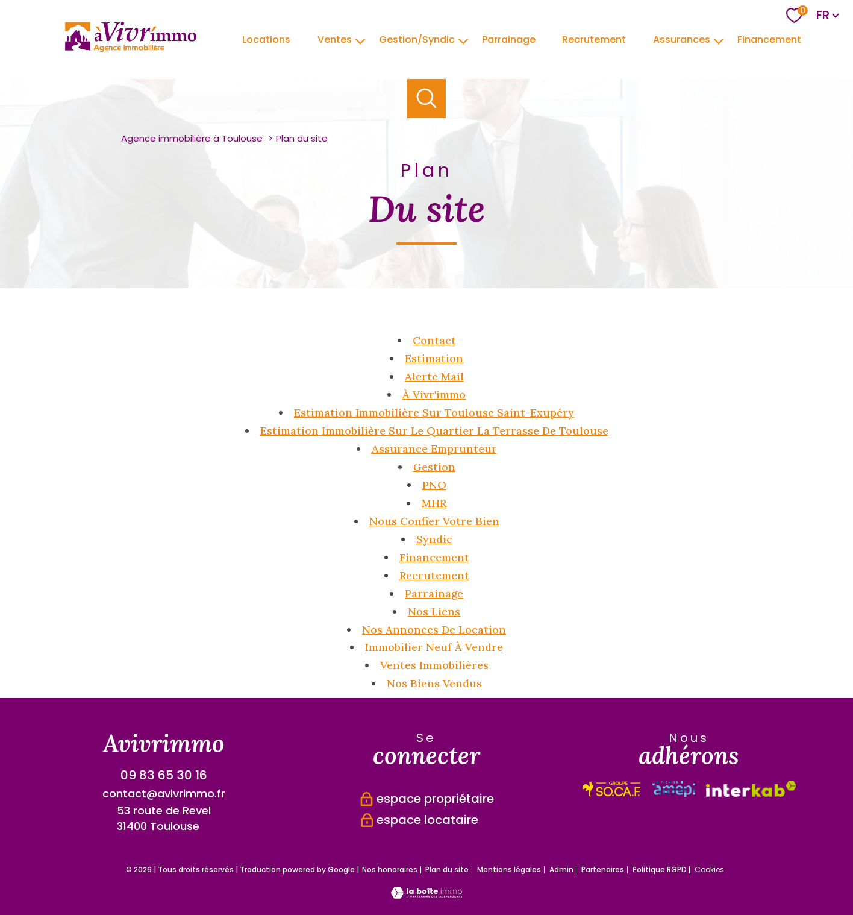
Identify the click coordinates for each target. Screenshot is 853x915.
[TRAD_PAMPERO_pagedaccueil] (130, 48)
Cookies (709, 870)
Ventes (334, 39)
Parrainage (434, 593)
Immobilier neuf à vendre (434, 647)
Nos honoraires (389, 869)
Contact (434, 340)
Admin (561, 869)
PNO (434, 485)
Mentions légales (509, 869)
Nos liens (434, 611)
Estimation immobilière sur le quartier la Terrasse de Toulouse (434, 431)
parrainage (508, 39)
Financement (769, 39)
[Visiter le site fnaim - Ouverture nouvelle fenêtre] (751, 789)
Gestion (434, 467)
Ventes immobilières (434, 665)
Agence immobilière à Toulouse (192, 138)
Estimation (434, 358)
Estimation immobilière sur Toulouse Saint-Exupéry (434, 413)
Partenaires (602, 869)
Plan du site (447, 869)
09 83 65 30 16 (163, 775)
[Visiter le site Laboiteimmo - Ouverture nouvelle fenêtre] (426, 895)
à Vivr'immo (434, 394)
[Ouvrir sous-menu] (360, 40)
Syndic (434, 539)
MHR (434, 503)
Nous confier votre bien (434, 521)
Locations (266, 39)
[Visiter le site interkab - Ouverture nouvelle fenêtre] (612, 789)
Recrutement (594, 39)
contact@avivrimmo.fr (163, 793)
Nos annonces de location (434, 630)
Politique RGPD (660, 869)
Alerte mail (434, 376)
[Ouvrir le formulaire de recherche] (426, 98)
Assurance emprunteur (434, 449)
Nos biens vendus (434, 683)
